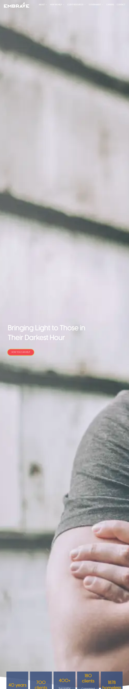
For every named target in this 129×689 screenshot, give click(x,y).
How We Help (56, 5)
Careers (110, 5)
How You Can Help (20, 352)
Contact (121, 5)
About (42, 5)
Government (95, 5)
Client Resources (75, 5)
